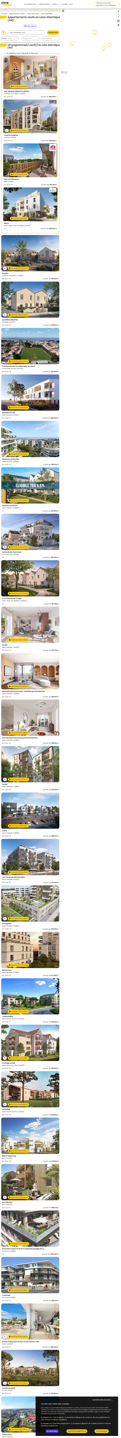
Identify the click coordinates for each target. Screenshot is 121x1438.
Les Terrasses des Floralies (13, 877)
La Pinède (6, 1109)
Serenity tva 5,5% (9, 505)
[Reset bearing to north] (118, 16)
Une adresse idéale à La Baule (16, 91)
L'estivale (6, 1295)
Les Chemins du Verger (12, 598)
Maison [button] (55, 4)
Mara (6, 223)
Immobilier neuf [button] (30, 4)
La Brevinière (7, 1016)
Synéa (4, 645)
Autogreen (6, 923)
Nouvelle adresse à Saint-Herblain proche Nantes (23, 691)
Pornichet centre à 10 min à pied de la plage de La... (23, 1249)
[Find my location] (118, 25)
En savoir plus (52, 1431)
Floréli (4, 784)
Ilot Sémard (7, 1202)
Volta (4, 831)
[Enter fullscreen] (118, 20)
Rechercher (53, 32)
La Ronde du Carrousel (11, 552)
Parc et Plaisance (11, 179)
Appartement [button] (44, 4)
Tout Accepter (101, 1431)
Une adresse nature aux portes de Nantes (20, 738)
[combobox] (10, 38)
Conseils (64, 4)
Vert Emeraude (8, 1388)
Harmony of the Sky (10, 459)
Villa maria (7, 1434)
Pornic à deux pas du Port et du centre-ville (20, 1341)
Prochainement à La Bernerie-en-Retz (18, 366)
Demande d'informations (19, 86)
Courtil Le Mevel (11, 135)
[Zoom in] (118, 10)
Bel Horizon (7, 970)
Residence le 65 (8, 412)
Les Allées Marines (10, 320)
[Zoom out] (118, 13)
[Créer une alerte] (30, 26)
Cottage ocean (8, 1063)
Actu (71, 4)
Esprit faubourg (9, 1156)
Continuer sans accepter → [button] (102, 1400)
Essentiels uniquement (77, 1431)
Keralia (5, 273)
